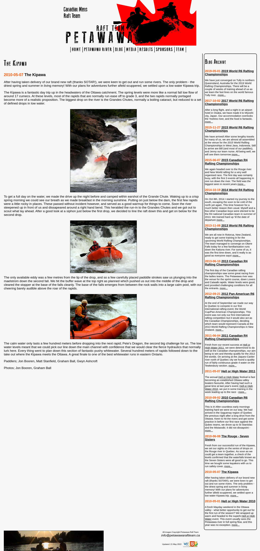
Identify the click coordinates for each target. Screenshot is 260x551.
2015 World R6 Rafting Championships (229, 129)
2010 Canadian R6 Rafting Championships (226, 399)
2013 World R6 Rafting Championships (229, 227)
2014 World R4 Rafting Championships (229, 191)
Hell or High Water (228, 377)
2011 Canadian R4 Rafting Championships (226, 337)
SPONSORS (164, 49)
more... (222, 95)
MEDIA (131, 49)
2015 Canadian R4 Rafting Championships (226, 161)
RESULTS (146, 49)
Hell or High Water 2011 (238, 371)
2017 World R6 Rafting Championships (229, 102)
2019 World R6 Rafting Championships (229, 72)
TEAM (180, 49)
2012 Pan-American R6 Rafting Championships (229, 295)
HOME (76, 49)
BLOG (119, 49)
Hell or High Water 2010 (238, 501)
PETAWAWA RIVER (98, 49)
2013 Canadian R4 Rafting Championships (226, 262)
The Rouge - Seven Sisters (227, 437)
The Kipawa (229, 472)
